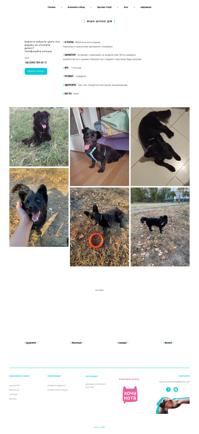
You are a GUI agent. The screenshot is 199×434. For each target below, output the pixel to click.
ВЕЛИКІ (13, 399)
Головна (51, 10)
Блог (126, 10)
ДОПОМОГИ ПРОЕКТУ (96, 384)
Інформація (145, 10)
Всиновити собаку (76, 10)
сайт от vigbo (99, 427)
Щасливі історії (104, 10)
